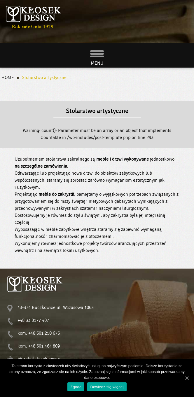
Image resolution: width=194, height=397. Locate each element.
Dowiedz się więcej (106, 387)
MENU (97, 63)
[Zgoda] (187, 378)
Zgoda (75, 387)
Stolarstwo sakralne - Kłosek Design (34, 17)
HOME (7, 77)
